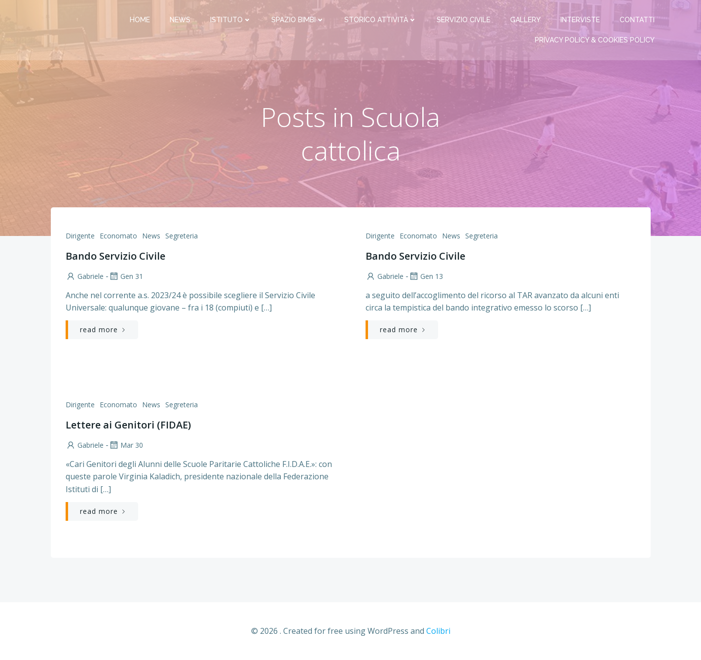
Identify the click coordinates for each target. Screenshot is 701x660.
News (180, 20)
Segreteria (181, 235)
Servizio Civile (463, 20)
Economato (118, 235)
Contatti (637, 20)
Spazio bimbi (298, 20)
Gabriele (85, 276)
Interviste (580, 20)
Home (140, 20)
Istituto (231, 20)
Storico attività (380, 20)
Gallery (525, 20)
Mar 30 (126, 445)
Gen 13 (425, 276)
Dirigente (80, 235)
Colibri (438, 630)
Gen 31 (126, 276)
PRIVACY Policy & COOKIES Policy (595, 40)
